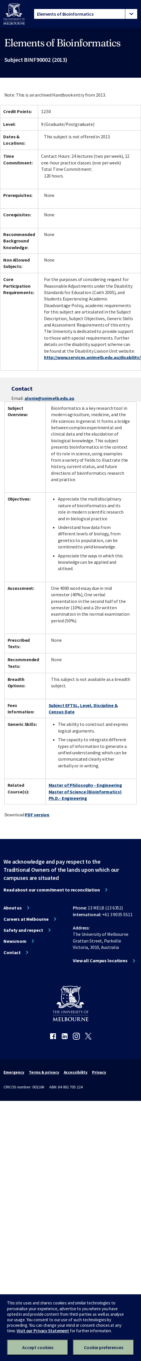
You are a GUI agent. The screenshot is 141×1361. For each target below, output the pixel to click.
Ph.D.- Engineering (68, 798)
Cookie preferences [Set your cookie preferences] (103, 1347)
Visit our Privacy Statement (43, 1330)
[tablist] (86, 14)
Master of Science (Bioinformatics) (85, 792)
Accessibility (76, 1072)
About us (12, 908)
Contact (12, 952)
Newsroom (15, 941)
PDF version (37, 815)
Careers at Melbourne (26, 919)
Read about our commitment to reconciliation (51, 890)
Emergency (13, 1072)
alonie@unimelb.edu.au (49, 398)
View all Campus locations (100, 960)
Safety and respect (23, 930)
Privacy (99, 1072)
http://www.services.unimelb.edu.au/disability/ (92, 357)
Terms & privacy (44, 1072)
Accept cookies (37, 1347)
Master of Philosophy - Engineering (85, 785)
